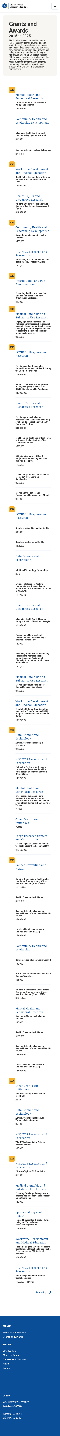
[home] (14, 6)
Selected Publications (14, 1332)
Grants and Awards (13, 1336)
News (6, 1363)
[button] (55, 6)
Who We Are (9, 1351)
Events (6, 1368)
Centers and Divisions (14, 1359)
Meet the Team (11, 1355)
